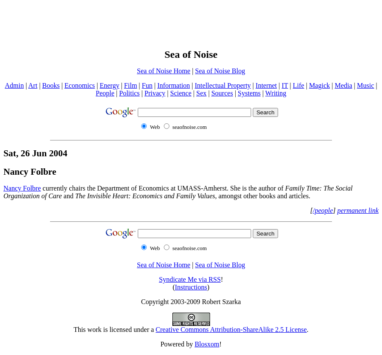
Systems (249, 93)
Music (365, 85)
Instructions (191, 287)
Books (51, 85)
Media (343, 85)
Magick (319, 85)
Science (181, 93)
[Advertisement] (191, 22)
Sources (222, 93)
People (105, 93)
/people (323, 210)
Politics (129, 93)
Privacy (155, 93)
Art (32, 85)
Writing (275, 93)
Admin (14, 85)
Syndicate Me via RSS (190, 279)
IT (285, 85)
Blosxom (207, 344)
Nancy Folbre (29, 172)
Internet (266, 85)
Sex (201, 93)
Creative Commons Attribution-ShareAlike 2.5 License (231, 329)
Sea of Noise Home (163, 71)
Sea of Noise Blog (220, 71)
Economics (80, 85)
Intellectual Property (223, 85)
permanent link (358, 210)
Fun (147, 85)
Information (173, 85)
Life (299, 85)
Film (130, 85)
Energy (109, 85)
